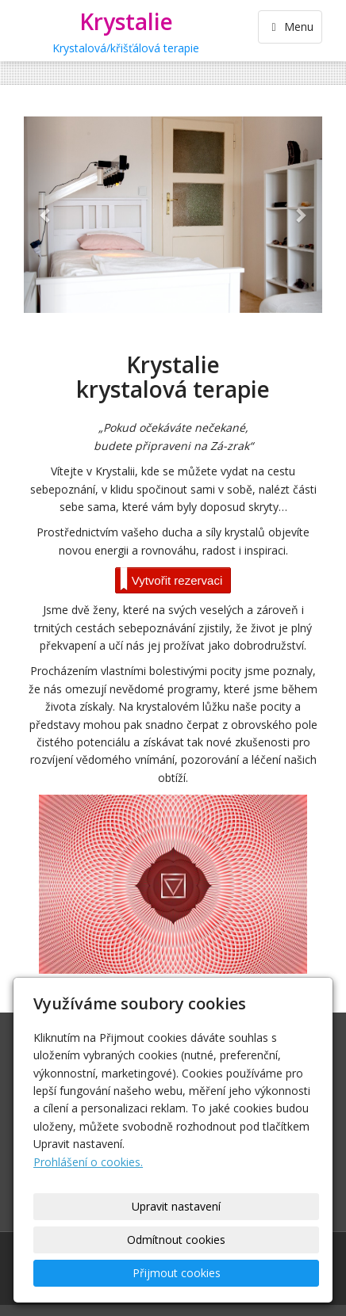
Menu (290, 26)
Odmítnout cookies (176, 1239)
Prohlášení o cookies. (88, 1161)
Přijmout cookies (177, 1272)
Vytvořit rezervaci (171, 579)
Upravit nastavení (176, 1206)
